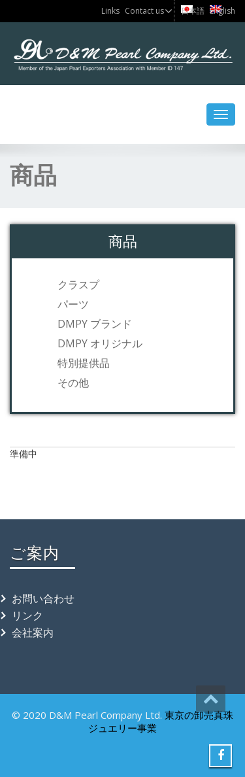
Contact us (144, 10)
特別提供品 (83, 363)
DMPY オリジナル (99, 343)
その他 (73, 382)
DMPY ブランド (94, 323)
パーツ (73, 304)
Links (110, 10)
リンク (27, 615)
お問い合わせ (43, 598)
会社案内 (33, 632)
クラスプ (78, 284)
